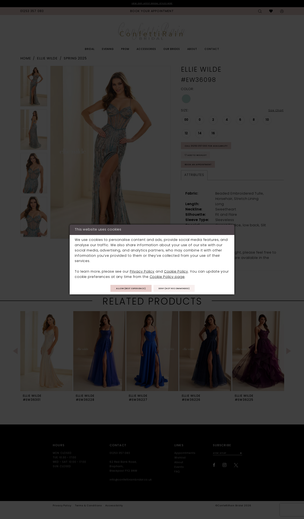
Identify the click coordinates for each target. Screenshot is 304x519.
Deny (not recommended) (180, 288)
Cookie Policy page (167, 276)
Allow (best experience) (125, 288)
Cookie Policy (176, 271)
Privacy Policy (142, 271)
